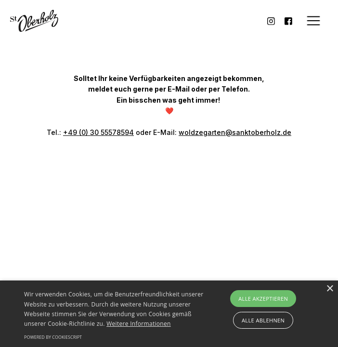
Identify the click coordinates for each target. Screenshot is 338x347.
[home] (34, 21)
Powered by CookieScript (53, 337)
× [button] (329, 289)
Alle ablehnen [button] (263, 320)
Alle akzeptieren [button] (263, 298)
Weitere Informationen (138, 324)
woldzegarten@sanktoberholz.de (235, 132)
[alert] (169, 313)
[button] (313, 20)
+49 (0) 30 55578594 (98, 132)
